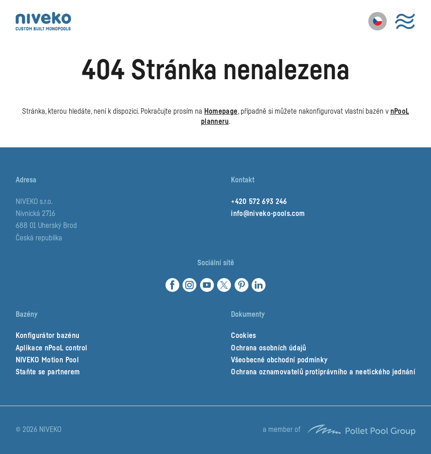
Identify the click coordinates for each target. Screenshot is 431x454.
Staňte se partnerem (48, 372)
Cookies (243, 335)
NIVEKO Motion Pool (47, 360)
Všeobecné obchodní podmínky (279, 360)
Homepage (221, 111)
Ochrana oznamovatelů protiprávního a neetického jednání (323, 372)
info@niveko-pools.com (268, 213)
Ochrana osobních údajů (268, 348)
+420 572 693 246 (259, 201)
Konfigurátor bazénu (47, 335)
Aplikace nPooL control (51, 348)
